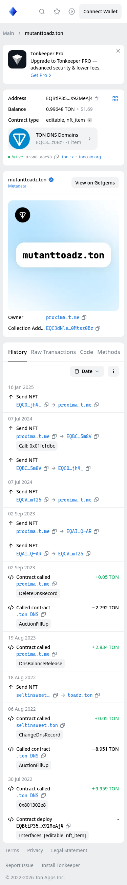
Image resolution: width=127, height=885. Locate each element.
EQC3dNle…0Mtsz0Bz (69, 328)
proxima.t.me (62, 317)
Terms (12, 850)
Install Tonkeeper (61, 865)
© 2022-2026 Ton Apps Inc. (35, 877)
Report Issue (19, 865)
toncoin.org (90, 157)
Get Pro (41, 75)
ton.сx (68, 157)
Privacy (35, 850)
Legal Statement (69, 850)
